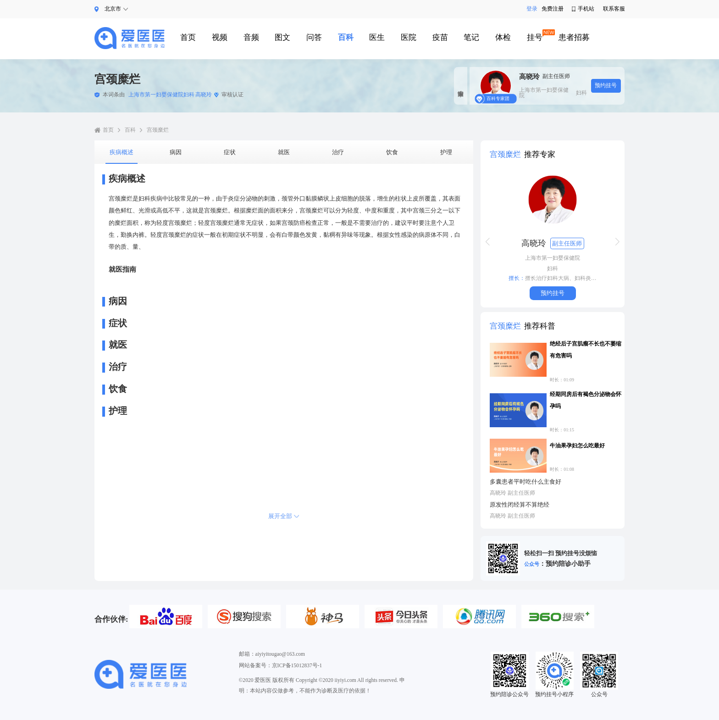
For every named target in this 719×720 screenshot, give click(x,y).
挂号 (534, 37)
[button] (487, 242)
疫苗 (440, 37)
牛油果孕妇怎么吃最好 (577, 445)
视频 (219, 37)
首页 (188, 37)
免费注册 (552, 8)
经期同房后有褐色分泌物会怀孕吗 (585, 400)
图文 (282, 37)
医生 (377, 37)
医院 (408, 37)
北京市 (113, 8)
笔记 (471, 37)
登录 (529, 8)
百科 (346, 37)
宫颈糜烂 (158, 130)
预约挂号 (606, 85)
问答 (314, 37)
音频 (251, 37)
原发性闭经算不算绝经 (519, 505)
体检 (503, 37)
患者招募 (574, 37)
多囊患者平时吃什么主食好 (525, 482)
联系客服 (614, 8)
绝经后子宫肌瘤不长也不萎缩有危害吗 (585, 349)
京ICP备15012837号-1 (297, 665)
